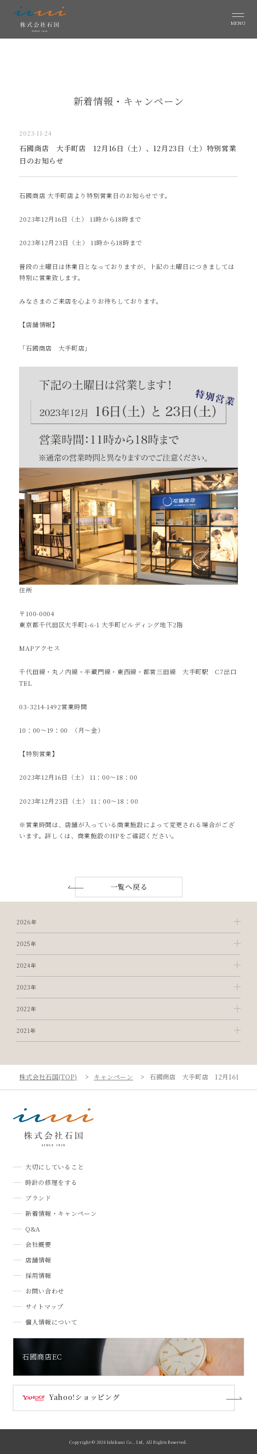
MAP (26, 648)
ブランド (38, 1197)
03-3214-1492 (40, 706)
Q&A (32, 1228)
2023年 (26, 987)
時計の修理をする (51, 1182)
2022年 (26, 1009)
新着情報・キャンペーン (61, 1213)
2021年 (26, 1031)
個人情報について (51, 1321)
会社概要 (38, 1244)
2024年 (26, 965)
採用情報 (38, 1275)
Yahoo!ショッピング (84, 1397)
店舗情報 (38, 1259)
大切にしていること (54, 1166)
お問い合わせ (44, 1290)
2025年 (26, 944)
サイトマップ (44, 1306)
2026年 (26, 922)
